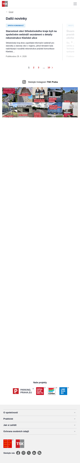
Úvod (11, 12)
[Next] (71, 42)
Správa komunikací (15, 25)
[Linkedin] (34, 453)
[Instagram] (23, 453)
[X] (29, 453)
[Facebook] (18, 453)
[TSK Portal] (39, 453)
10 (49, 67)
